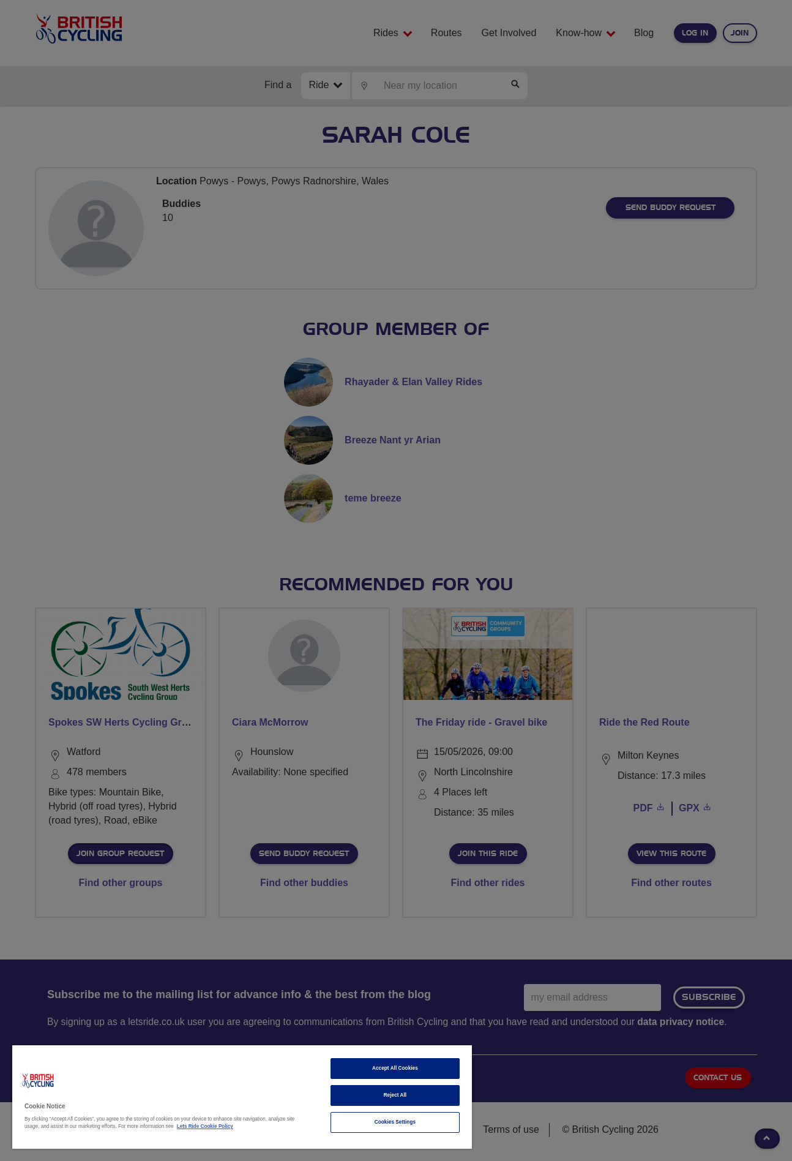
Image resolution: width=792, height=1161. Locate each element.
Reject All (395, 1095)
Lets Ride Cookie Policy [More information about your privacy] (205, 1126)
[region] (242, 1097)
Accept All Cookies (395, 1068)
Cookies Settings (395, 1122)
